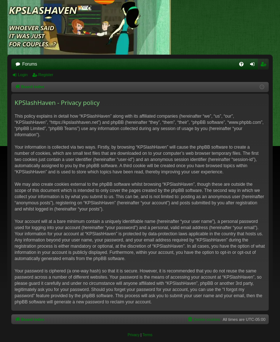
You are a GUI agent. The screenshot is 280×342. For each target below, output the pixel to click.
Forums (29, 64)
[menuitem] (241, 64)
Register (45, 74)
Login (23, 74)
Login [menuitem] (254, 66)
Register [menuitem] (265, 66)
